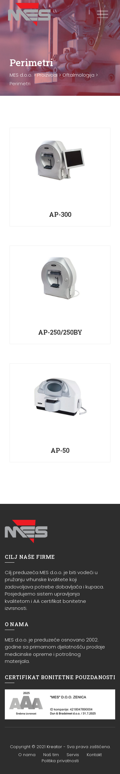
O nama (27, 755)
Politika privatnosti (60, 761)
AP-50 (60, 450)
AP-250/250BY (60, 332)
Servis (73, 755)
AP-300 (60, 214)
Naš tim (51, 755)
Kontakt (94, 755)
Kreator (54, 747)
